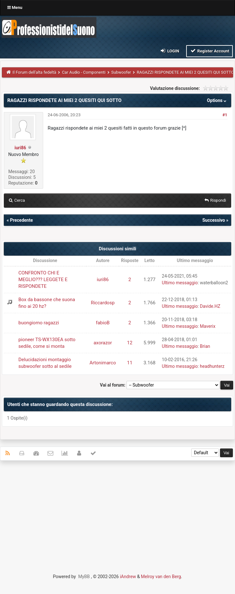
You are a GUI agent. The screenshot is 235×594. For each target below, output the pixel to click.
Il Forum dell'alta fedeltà (34, 72)
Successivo (213, 220)
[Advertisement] (117, 511)
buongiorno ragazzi (38, 323)
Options (217, 100)
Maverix (207, 326)
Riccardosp (102, 303)
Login (169, 50)
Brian (205, 346)
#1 (224, 114)
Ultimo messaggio (180, 282)
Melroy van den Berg (161, 576)
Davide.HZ (210, 306)
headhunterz (212, 366)
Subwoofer (121, 72)
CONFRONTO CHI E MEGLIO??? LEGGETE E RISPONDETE (43, 279)
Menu (14, 7)
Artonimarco (102, 363)
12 (130, 343)
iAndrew (128, 576)
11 (130, 363)
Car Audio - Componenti (83, 72)
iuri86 (20, 147)
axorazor (103, 343)
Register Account (209, 50)
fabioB (102, 323)
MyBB (84, 576)
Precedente (21, 220)
